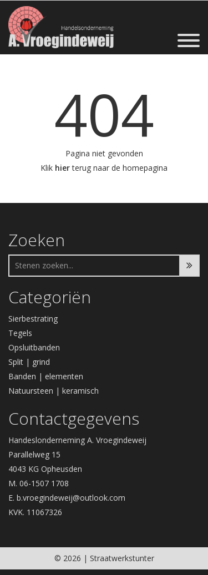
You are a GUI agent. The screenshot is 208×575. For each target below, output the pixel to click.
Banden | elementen (45, 376)
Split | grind (29, 362)
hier (62, 167)
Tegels (20, 333)
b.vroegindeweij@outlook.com (71, 497)
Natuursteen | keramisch (53, 390)
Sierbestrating (33, 318)
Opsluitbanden (34, 347)
